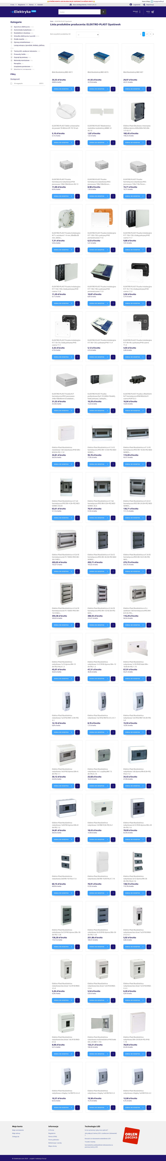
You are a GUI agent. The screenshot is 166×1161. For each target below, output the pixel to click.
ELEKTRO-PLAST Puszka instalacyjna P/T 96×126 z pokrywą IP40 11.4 (102, 341)
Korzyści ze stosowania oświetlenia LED (98, 1138)
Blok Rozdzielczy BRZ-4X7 (133, 72)
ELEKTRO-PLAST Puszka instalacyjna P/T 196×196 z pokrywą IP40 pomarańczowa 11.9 (102, 289)
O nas (12, 4)
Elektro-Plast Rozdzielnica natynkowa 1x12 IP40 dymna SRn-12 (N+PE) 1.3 (102, 664)
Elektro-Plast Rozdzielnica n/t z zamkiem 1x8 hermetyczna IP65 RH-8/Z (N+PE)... (137, 610)
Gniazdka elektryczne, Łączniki (25, 36)
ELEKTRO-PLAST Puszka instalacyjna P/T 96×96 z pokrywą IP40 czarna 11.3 (137, 342)
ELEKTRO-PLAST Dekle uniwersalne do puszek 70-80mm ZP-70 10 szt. (65, 127)
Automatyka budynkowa (23, 30)
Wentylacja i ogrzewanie (22, 69)
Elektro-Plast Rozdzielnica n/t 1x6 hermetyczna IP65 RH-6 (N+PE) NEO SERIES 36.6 (101, 503)
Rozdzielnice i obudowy (22, 33)
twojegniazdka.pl (158, 1)
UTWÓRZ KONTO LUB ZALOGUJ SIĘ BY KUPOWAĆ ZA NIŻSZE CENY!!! (71, 1)
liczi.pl (44, 1158)
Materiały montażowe (22, 60)
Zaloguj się (15, 1136)
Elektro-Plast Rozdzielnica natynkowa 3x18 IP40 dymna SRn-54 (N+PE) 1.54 (102, 932)
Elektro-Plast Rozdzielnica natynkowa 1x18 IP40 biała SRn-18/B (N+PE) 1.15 (135, 664)
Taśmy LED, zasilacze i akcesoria (25, 51)
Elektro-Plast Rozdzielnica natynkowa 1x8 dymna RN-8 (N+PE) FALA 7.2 (137, 771)
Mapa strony (52, 1146)
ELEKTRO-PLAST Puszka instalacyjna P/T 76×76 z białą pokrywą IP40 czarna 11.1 (66, 342)
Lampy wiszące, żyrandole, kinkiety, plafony (29, 45)
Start (52, 21)
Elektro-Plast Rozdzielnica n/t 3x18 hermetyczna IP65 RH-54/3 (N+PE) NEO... (136, 557)
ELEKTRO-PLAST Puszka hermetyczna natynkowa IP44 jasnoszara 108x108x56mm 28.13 (65, 181)
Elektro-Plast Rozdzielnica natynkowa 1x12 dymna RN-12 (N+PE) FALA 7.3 (64, 664)
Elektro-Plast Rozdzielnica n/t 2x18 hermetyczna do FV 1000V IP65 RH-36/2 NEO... (65, 557)
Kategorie (16, 22)
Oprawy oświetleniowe (22, 42)
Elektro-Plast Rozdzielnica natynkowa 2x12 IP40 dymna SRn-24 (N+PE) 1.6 (137, 825)
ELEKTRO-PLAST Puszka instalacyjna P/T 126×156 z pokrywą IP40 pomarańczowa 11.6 (102, 235)
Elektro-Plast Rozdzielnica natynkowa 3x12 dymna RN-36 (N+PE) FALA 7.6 (135, 878)
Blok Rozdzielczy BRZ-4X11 (62, 72)
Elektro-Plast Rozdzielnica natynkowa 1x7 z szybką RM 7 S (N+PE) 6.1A (100, 771)
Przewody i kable (20, 54)
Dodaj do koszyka (63, 89)
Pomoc (31, 4)
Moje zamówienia (18, 1130)
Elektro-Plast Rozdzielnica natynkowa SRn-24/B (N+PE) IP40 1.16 (136, 1039)
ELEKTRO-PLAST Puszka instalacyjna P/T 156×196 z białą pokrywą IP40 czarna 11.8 (66, 289)
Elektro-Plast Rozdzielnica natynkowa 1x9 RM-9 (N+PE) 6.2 (100, 824)
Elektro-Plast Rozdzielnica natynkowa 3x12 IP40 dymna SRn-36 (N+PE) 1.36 (66, 932)
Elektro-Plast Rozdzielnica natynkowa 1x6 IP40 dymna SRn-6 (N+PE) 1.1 (65, 771)
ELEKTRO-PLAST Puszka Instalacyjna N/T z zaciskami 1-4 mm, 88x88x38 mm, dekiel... (66, 235)
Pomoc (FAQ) (52, 1136)
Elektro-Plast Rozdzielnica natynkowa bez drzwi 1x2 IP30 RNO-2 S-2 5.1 (137, 932)
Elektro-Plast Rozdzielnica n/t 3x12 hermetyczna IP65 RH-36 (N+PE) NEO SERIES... (102, 557)
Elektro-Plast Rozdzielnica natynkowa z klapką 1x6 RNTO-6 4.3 (137, 1092)
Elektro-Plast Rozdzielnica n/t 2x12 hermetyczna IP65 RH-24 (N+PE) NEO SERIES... (137, 503)
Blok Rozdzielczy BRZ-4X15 (98, 72)
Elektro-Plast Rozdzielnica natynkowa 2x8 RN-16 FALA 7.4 (64, 877)
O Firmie (51, 1130)
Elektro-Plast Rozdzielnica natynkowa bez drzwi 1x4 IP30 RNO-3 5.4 (101, 985)
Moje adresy (16, 1133)
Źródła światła (19, 39)
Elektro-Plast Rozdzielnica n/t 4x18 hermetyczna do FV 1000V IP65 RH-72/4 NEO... (65, 610)
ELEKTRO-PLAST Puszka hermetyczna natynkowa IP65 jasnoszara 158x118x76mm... (134, 181)
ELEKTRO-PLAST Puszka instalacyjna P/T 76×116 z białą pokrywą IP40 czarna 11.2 (137, 289)
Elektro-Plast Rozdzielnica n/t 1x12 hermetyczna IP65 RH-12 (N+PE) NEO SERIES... (102, 449)
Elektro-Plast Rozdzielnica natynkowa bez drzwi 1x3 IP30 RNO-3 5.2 (66, 985)
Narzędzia (17, 63)
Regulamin (21, 4)
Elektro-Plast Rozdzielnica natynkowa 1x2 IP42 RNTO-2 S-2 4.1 (102, 716)
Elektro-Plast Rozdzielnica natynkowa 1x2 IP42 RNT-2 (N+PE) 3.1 (65, 717)
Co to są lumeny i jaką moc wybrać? (96, 1130)
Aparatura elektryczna (22, 27)
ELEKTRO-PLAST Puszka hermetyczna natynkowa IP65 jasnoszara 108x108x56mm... (99, 181)
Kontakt (40, 4)
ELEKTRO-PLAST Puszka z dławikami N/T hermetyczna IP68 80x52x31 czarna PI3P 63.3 (137, 396)
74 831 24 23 (91, 4)
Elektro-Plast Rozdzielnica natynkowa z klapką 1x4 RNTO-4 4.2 (66, 1092)
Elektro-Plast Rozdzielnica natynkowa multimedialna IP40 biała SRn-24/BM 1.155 (102, 1039)
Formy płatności (53, 1140)
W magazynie (28, 83)
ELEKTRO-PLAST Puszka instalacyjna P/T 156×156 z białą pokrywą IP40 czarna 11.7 (137, 235)
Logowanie (135, 4)
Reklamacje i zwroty (55, 1143)
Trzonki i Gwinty (90, 1142)
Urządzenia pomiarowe (22, 66)
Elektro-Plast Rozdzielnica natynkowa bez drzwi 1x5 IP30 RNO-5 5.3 (137, 985)
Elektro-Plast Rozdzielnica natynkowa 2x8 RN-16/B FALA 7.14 (101, 877)
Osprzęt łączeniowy (21, 57)
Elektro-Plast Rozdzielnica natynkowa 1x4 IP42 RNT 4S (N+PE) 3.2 (137, 717)
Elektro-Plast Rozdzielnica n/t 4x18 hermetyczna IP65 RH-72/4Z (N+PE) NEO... (101, 610)
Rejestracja (148, 4)
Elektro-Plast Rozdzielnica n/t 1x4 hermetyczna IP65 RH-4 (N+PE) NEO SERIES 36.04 (66, 503)
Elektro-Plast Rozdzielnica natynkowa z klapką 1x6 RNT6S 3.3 (101, 1092)
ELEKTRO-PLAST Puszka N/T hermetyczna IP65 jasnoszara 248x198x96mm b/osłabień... (63, 396)
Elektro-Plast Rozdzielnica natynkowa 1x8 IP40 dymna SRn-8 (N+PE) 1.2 (65, 825)
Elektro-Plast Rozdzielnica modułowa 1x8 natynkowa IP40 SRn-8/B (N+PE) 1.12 (66, 449)
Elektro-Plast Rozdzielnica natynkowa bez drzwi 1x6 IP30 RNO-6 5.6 (66, 1039)
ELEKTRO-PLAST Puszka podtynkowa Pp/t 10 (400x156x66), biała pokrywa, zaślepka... (101, 396)
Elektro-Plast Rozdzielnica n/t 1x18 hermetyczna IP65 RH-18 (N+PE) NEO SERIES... (137, 449)
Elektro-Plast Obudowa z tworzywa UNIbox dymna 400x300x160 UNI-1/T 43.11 (136, 128)
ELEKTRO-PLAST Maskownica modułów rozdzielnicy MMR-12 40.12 (100, 128)
